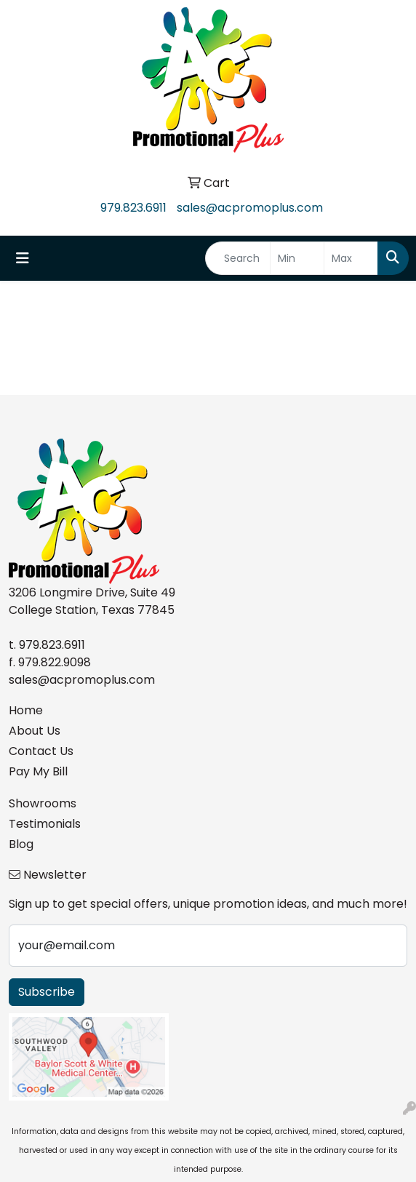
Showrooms (42, 803)
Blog (21, 844)
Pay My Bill (38, 771)
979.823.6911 (133, 207)
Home (26, 710)
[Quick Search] (238, 258)
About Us (34, 730)
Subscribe (46, 991)
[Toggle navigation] (22, 258)
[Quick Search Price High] (351, 258)
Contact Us (41, 751)
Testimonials (45, 823)
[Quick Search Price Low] (297, 258)
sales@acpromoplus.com (250, 207)
